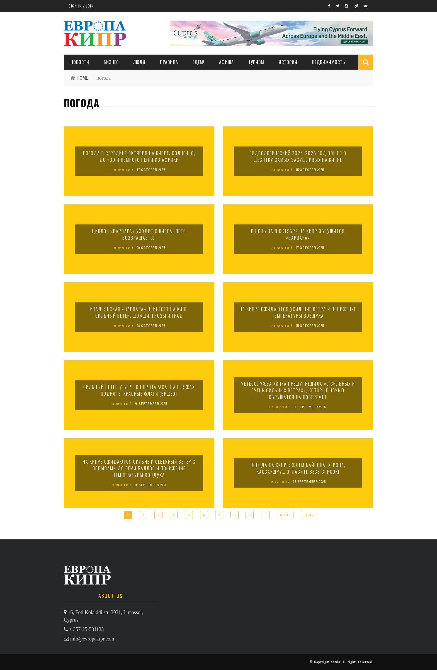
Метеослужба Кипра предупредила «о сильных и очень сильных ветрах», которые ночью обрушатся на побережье (298, 390)
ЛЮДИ (139, 62)
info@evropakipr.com (92, 639)
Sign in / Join (81, 6)
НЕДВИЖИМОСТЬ (328, 62)
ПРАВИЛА (169, 62)
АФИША (226, 62)
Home (83, 77)
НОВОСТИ (80, 62)
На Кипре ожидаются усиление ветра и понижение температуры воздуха (298, 312)
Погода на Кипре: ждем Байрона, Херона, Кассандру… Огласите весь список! (298, 468)
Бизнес (111, 62)
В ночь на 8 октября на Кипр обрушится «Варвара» (298, 234)
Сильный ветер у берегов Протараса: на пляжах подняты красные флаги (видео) (139, 390)
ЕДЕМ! (199, 62)
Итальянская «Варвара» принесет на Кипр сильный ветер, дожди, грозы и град (139, 312)
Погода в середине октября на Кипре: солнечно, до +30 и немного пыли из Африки (139, 156)
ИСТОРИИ (288, 62)
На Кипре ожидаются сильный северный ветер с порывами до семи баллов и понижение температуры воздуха (139, 468)
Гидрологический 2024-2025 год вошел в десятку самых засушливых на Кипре (298, 156)
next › (285, 515)
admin (335, 661)
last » (309, 515)
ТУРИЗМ (256, 62)
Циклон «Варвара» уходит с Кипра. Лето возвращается (139, 234)
